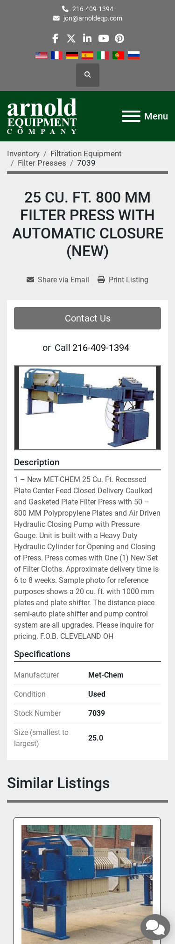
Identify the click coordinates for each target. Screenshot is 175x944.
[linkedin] (87, 38)
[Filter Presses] (42, 163)
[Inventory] (23, 153)
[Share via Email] (59, 280)
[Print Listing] (123, 280)
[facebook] (55, 38)
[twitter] (71, 38)
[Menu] (131, 116)
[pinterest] (119, 38)
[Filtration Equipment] (86, 153)
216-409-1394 (92, 9)
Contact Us (88, 318)
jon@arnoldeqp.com (92, 18)
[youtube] (103, 38)
